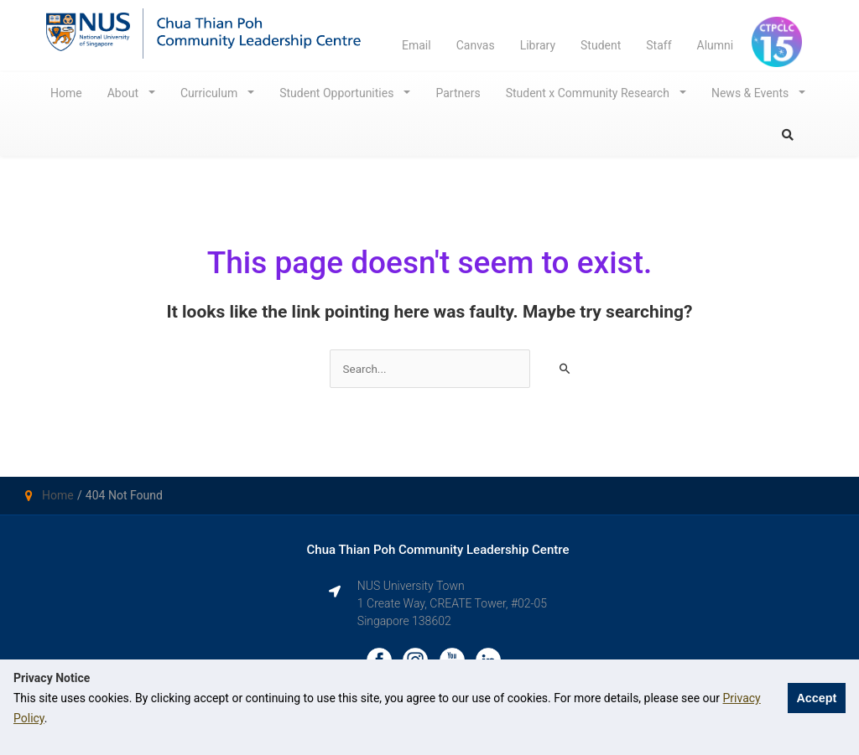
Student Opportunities (338, 93)
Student (600, 45)
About (124, 93)
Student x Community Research (589, 93)
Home (66, 93)
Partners (457, 93)
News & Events (751, 93)
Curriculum (210, 93)
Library (537, 45)
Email (416, 45)
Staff (658, 45)
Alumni (715, 45)
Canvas (475, 45)
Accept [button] (816, 698)
